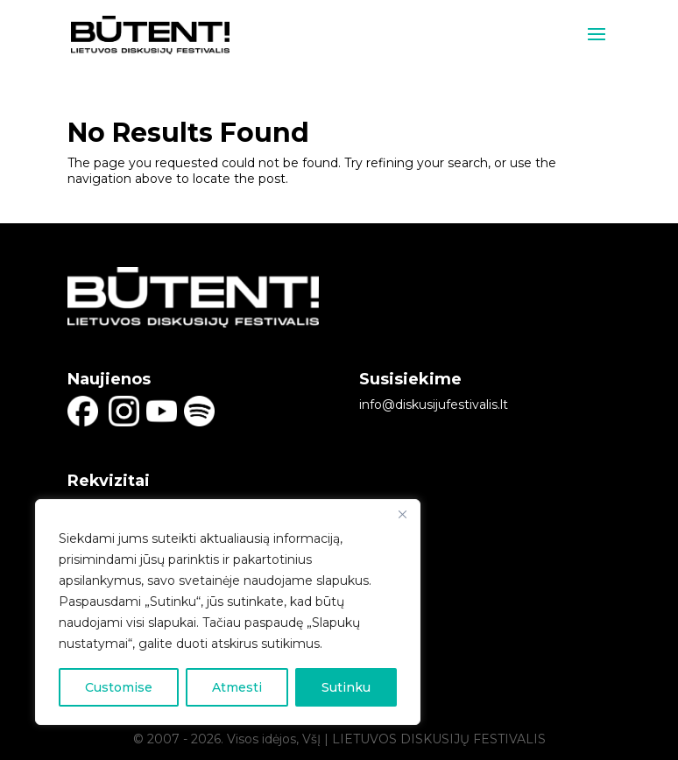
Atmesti (237, 687)
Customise (118, 687)
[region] (227, 612)
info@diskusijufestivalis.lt (433, 404)
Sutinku (346, 687)
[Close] (402, 513)
